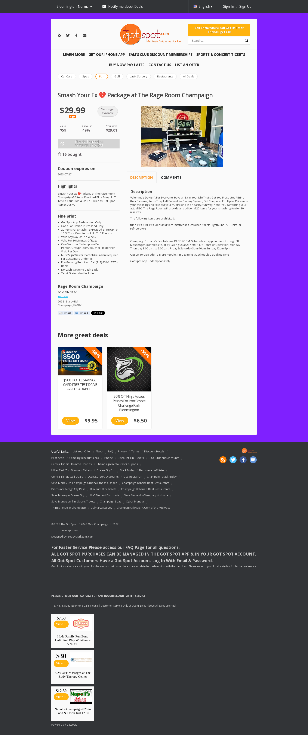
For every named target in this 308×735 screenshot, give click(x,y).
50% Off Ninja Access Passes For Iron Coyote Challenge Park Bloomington (129, 403)
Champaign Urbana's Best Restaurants (145, 489)
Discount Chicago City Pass (68, 489)
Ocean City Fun (105, 470)
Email (67, 312)
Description (141, 177)
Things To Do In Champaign (68, 508)
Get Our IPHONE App (107, 54)
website (63, 296)
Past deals (58, 458)
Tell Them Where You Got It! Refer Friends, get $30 (219, 30)
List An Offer (187, 64)
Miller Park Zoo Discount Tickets (71, 470)
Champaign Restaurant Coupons (117, 464)
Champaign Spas (110, 501)
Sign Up (245, 6)
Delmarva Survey (101, 508)
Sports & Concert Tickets (220, 54)
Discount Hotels (154, 451)
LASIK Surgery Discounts (103, 477)
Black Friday (127, 470)
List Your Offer (82, 451)
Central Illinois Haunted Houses (71, 464)
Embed (84, 312)
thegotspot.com (69, 530)
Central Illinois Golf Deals (67, 477)
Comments (171, 177)
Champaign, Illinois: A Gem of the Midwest (143, 508)
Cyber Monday (135, 501)
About (99, 451)
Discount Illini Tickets (131, 458)
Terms (135, 451)
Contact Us (159, 64)
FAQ (110, 451)
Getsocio (72, 724)
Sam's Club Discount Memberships (160, 54)
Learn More (74, 54)
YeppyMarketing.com (80, 536)
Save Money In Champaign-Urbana (146, 495)
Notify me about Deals (125, 6)
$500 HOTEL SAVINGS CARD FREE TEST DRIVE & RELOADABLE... (80, 384)
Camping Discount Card (84, 458)
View (70, 420)
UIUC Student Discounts (164, 458)
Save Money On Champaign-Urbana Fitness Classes (84, 483)
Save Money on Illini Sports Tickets (73, 501)
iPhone (108, 458)
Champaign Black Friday (161, 477)
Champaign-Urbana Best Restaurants (145, 483)
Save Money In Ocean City (67, 495)
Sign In (228, 6)
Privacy (122, 451)
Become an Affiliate (151, 470)
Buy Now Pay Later (127, 64)
